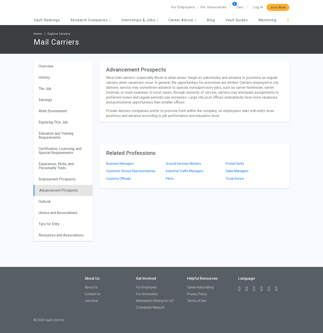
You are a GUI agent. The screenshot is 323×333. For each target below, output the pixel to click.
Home (38, 33)
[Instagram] (263, 288)
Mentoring (267, 20)
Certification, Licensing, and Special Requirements (60, 151)
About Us (91, 287)
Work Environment (53, 111)
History (44, 77)
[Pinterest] (271, 288)
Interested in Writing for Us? (155, 301)
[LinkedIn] (249, 288)
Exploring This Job (53, 122)
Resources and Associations (61, 235)
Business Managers (120, 163)
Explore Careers (59, 33)
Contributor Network (150, 307)
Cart (240, 7)
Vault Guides (236, 20)
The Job (45, 88)
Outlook (45, 201)
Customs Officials (118, 178)
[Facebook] (241, 288)
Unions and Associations (58, 213)
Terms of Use (196, 301)
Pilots (170, 178)
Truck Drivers (235, 178)
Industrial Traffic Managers (184, 171)
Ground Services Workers (183, 163)
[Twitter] (256, 288)
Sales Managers (237, 171)
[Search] (288, 20)
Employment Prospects (57, 179)
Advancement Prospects (58, 190)
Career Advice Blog (200, 287)
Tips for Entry (49, 224)
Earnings (45, 100)
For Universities (214, 7)
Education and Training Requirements (56, 135)
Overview (46, 66)
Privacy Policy (197, 294)
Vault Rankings (47, 20)
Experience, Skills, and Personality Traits (56, 166)
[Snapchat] (278, 288)
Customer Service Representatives (130, 171)
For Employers (183, 7)
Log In (258, 7)
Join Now (278, 7)
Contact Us (92, 294)
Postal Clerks (235, 163)
